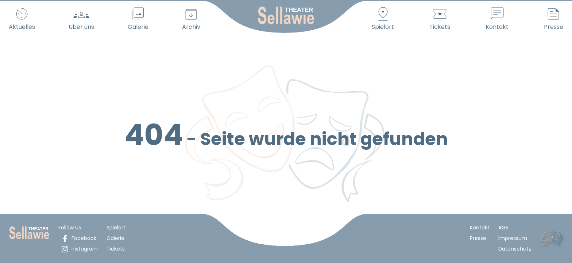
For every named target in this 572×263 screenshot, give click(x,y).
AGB (503, 227)
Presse (478, 238)
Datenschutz (514, 248)
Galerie (115, 238)
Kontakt (480, 227)
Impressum (512, 238)
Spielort (116, 227)
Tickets (116, 248)
